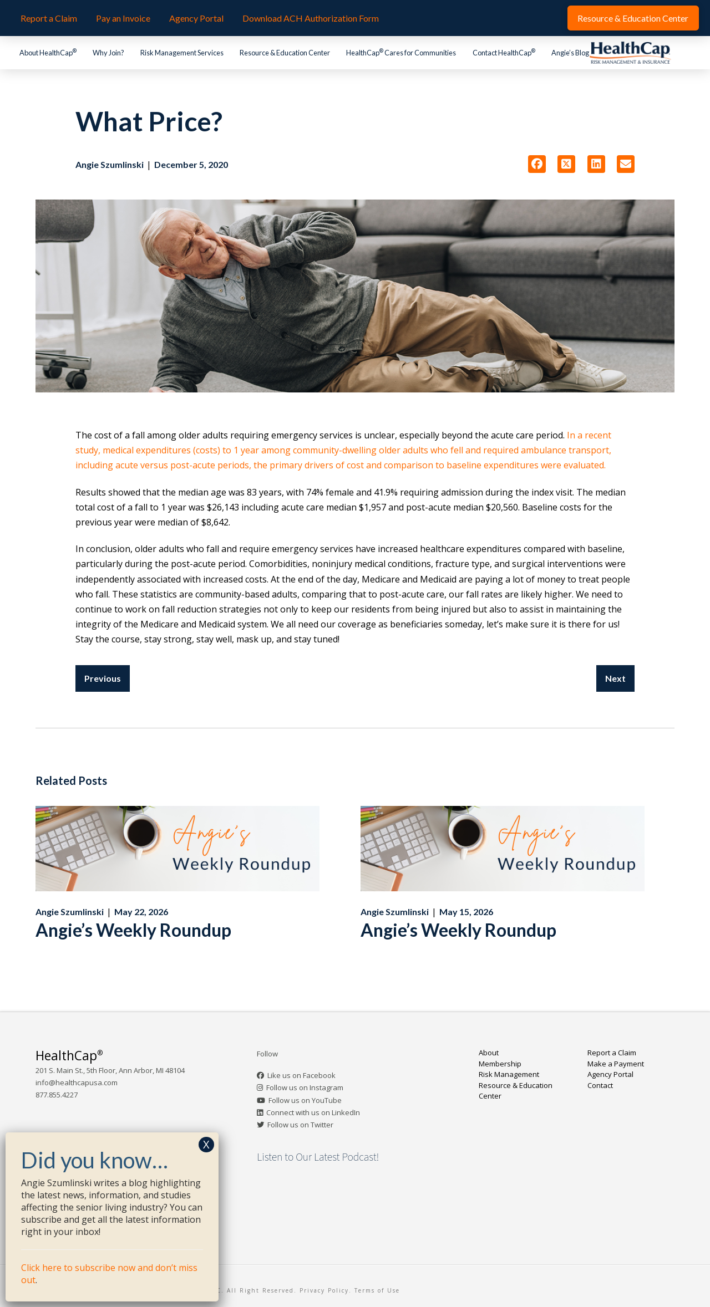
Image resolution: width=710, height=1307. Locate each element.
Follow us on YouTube (305, 1100)
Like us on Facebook (301, 1075)
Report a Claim (611, 1053)
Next (615, 678)
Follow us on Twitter (300, 1125)
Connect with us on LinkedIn (313, 1112)
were (552, 465)
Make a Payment (615, 1064)
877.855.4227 (57, 1095)
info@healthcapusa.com (77, 1083)
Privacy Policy (324, 1290)
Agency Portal (610, 1074)
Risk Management (509, 1074)
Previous (102, 678)
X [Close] (206, 1144)
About (489, 1053)
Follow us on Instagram (304, 1087)
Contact (600, 1085)
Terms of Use (377, 1290)
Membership (500, 1064)
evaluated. (585, 465)
